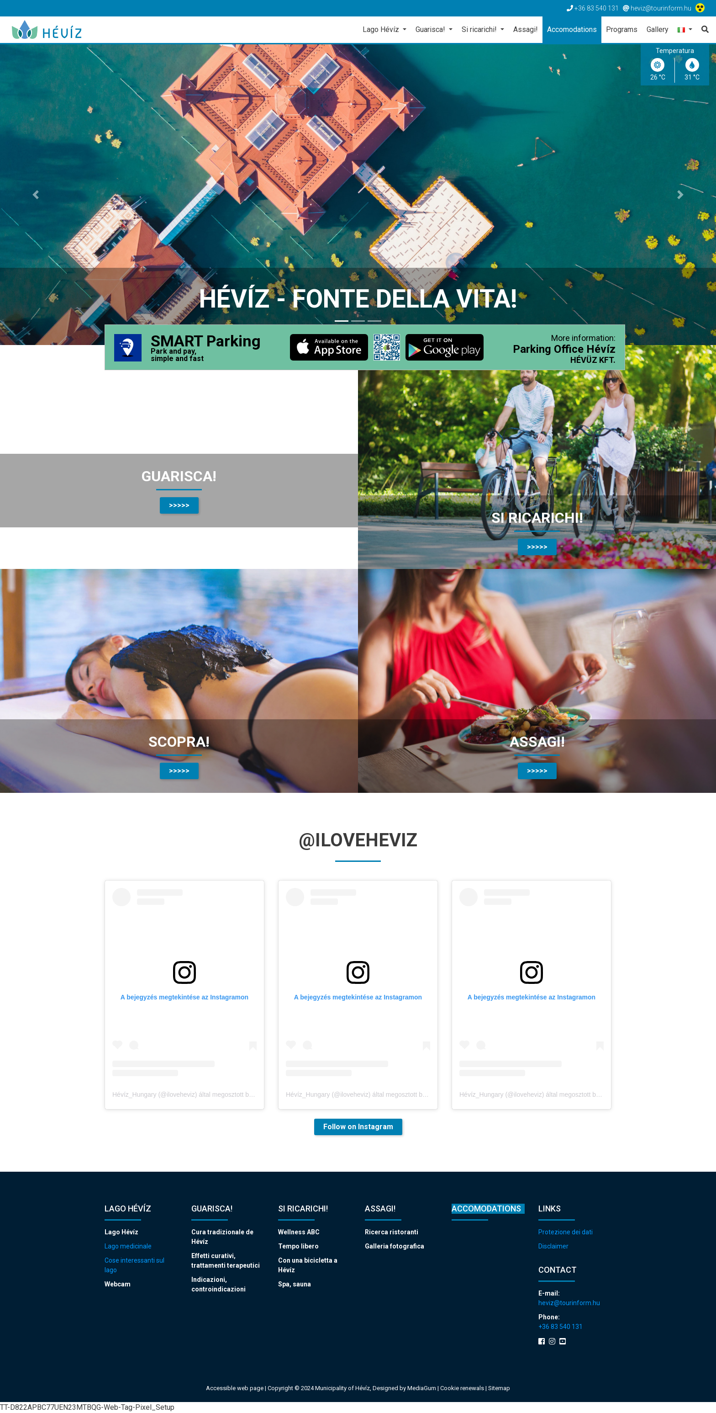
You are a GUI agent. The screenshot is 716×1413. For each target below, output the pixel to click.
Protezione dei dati (565, 1232)
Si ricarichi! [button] (480, 29)
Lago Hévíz (121, 1232)
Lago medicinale (128, 1246)
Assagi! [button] (525, 29)
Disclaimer (553, 1246)
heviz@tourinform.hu (569, 1303)
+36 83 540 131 (560, 1326)
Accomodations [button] (572, 29)
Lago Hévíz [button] (382, 29)
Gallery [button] (658, 29)
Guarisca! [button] (431, 29)
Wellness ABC (299, 1232)
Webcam (118, 1284)
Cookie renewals (462, 1388)
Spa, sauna (294, 1284)
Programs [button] (621, 29)
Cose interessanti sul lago (134, 1265)
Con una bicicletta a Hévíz (307, 1265)
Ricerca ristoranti (391, 1232)
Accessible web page (234, 1388)
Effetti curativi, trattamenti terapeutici (225, 1260)
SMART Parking (206, 348)
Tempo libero (298, 1246)
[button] (685, 30)
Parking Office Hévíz (564, 349)
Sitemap (499, 1388)
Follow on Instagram (358, 1126)
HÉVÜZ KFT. (593, 360)
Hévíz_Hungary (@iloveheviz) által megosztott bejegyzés (193, 1094)
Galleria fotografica (394, 1246)
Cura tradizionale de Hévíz (222, 1236)
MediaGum (421, 1388)
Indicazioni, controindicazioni (218, 1284)
